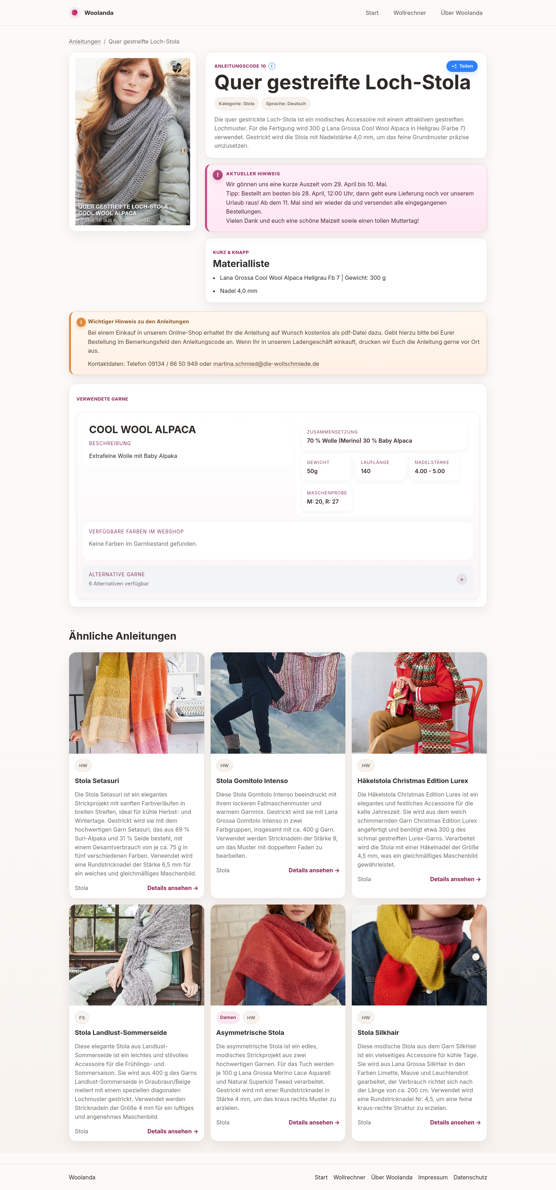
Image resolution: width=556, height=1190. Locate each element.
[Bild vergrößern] (132, 141)
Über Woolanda (462, 12)
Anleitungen (85, 41)
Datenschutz (470, 1177)
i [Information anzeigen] (271, 66)
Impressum (433, 1177)
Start (372, 12)
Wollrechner (409, 12)
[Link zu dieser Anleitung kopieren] (462, 66)
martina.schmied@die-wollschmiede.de (266, 363)
